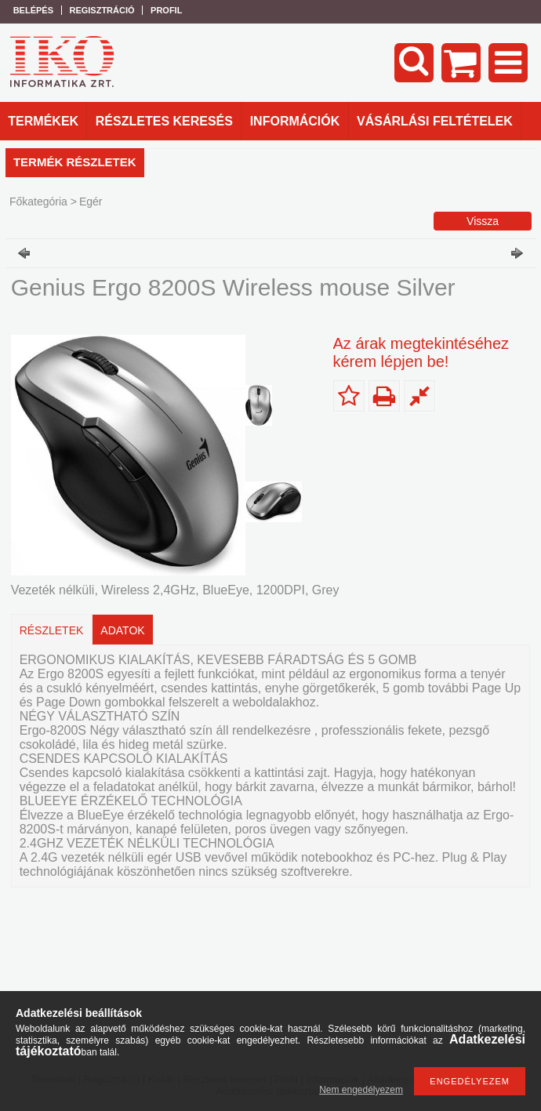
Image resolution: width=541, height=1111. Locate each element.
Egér (91, 201)
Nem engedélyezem (361, 1089)
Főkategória (38, 201)
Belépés (33, 10)
